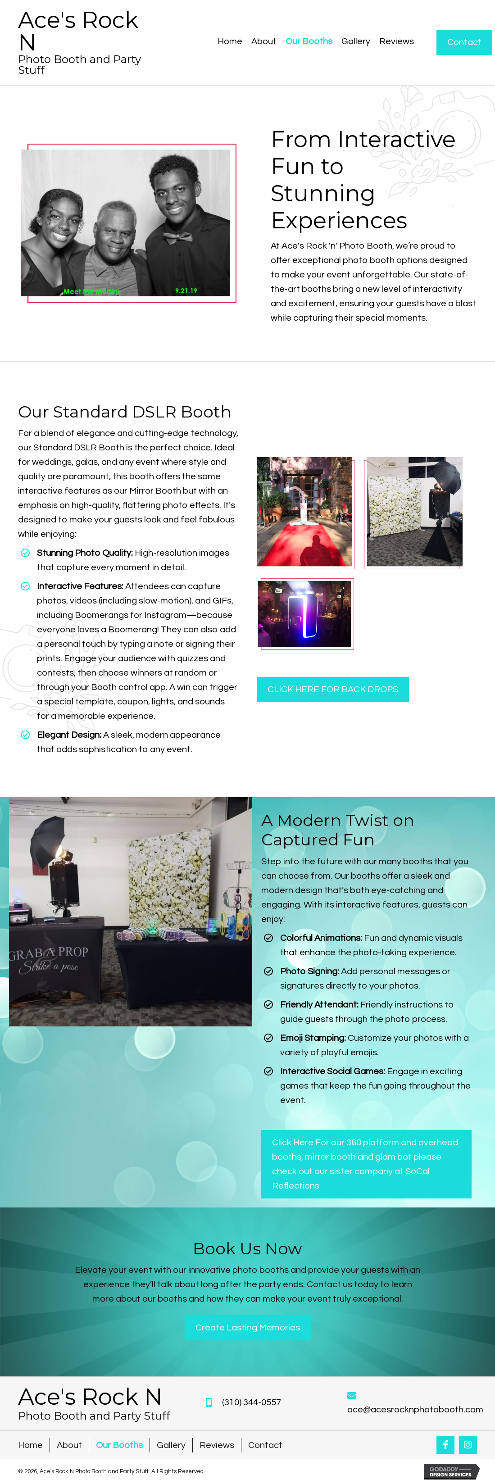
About (69, 1445)
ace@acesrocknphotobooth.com (415, 1409)
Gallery (171, 1445)
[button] (445, 1445)
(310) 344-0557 (251, 1402)
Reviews (217, 1445)
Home (30, 1445)
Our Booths (119, 1445)
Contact (265, 1445)
